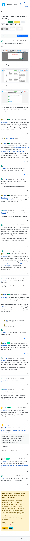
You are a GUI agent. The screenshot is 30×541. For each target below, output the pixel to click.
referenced (11, 138)
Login (10, 528)
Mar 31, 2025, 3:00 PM (18, 358)
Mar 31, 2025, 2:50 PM (21, 343)
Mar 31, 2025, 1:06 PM (18, 179)
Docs (26, 5)
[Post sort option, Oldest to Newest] (3, 36)
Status (26, 3)
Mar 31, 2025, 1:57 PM (18, 278)
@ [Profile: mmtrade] (4, 122)
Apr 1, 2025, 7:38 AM (18, 475)
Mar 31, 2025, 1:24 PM (18, 210)
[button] (2, 538)
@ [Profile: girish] (3, 478)
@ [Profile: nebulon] (4, 430)
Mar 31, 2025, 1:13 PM (20, 195)
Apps (21, 3)
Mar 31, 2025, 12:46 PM (21, 119)
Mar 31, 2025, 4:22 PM (18, 389)
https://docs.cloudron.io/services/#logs (13, 151)
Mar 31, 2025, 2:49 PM (18, 330)
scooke (5, 427)
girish (4, 458)
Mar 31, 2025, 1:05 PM (18, 166)
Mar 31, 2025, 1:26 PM (18, 225)
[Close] (27, 493)
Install (26, 6)
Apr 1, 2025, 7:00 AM (20, 458)
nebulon (5, 407)
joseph (4, 119)
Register (5, 528)
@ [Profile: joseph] (3, 168)
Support (17, 22)
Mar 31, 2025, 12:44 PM (18, 40)
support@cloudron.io (9, 200)
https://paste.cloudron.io (21, 147)
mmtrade (5, 40)
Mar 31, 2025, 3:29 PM (18, 378)
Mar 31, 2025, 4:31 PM (21, 407)
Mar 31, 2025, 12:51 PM (21, 143)
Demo (21, 5)
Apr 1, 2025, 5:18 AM (17, 427)
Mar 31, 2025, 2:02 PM (21, 294)
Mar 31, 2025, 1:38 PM (20, 253)
